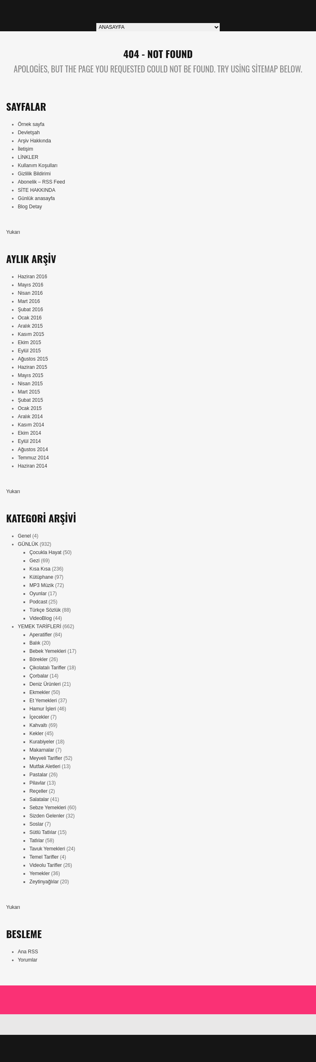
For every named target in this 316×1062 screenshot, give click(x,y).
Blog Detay (30, 207)
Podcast (38, 602)
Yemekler (39, 873)
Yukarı (13, 232)
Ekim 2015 (29, 342)
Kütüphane (41, 577)
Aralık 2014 (30, 416)
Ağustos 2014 (33, 449)
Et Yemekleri (43, 700)
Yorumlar (27, 960)
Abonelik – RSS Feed (41, 182)
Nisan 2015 (30, 384)
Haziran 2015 (32, 367)
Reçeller (38, 791)
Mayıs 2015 (30, 375)
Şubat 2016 (30, 309)
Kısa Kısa (39, 569)
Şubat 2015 (30, 400)
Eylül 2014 (29, 441)
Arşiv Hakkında (34, 141)
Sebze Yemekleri (47, 807)
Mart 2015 (29, 392)
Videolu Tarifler (45, 865)
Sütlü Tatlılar (42, 832)
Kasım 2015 (31, 334)
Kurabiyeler (41, 742)
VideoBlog (40, 618)
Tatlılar (36, 840)
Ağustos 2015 (33, 359)
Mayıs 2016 (30, 285)
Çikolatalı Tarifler (47, 668)
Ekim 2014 (29, 433)
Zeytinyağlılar (43, 882)
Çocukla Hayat (45, 552)
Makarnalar (41, 750)
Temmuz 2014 (33, 458)
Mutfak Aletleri (44, 766)
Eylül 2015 (29, 351)
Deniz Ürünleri (44, 684)
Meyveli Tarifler (45, 758)
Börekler (38, 659)
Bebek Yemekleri (47, 651)
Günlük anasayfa (36, 198)
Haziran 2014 (32, 466)
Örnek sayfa (31, 124)
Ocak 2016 (30, 318)
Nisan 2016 (30, 293)
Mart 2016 (29, 301)
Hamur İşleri (42, 709)
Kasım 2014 (31, 425)
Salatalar (39, 799)
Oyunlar (37, 593)
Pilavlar (37, 783)
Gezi (34, 561)
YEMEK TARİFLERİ (39, 626)
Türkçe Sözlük (44, 610)
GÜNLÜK (28, 544)
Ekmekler (39, 692)
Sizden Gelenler (46, 816)
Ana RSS (28, 952)
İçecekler (39, 717)
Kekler (36, 733)
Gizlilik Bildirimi (34, 174)
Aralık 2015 (30, 326)
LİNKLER (28, 157)
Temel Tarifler (43, 857)
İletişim (25, 149)
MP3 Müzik (41, 585)
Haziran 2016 (32, 276)
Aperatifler (40, 635)
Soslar (36, 824)
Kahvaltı (38, 725)
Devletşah (29, 132)
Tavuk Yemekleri (47, 849)
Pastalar (38, 775)
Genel (24, 536)
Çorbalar (38, 676)
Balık (34, 643)
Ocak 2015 (30, 408)
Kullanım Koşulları (38, 165)
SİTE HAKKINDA (36, 190)
